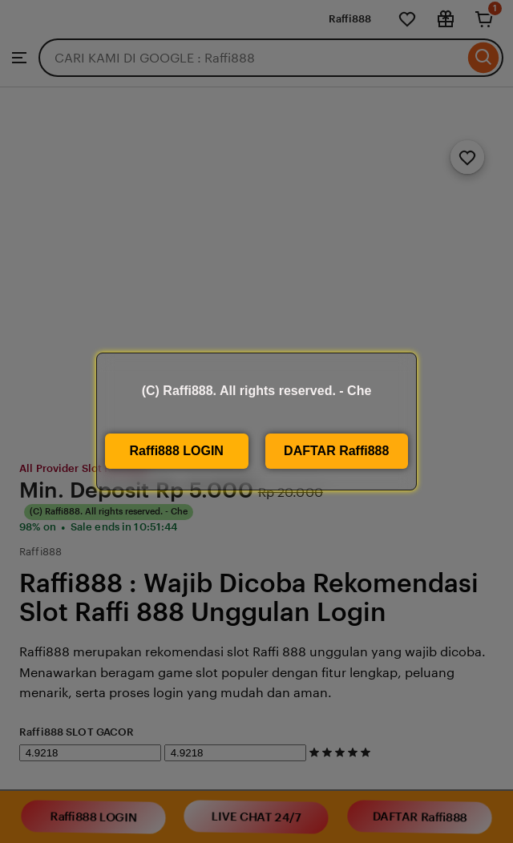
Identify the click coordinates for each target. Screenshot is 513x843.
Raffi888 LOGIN (177, 451)
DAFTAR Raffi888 (336, 451)
